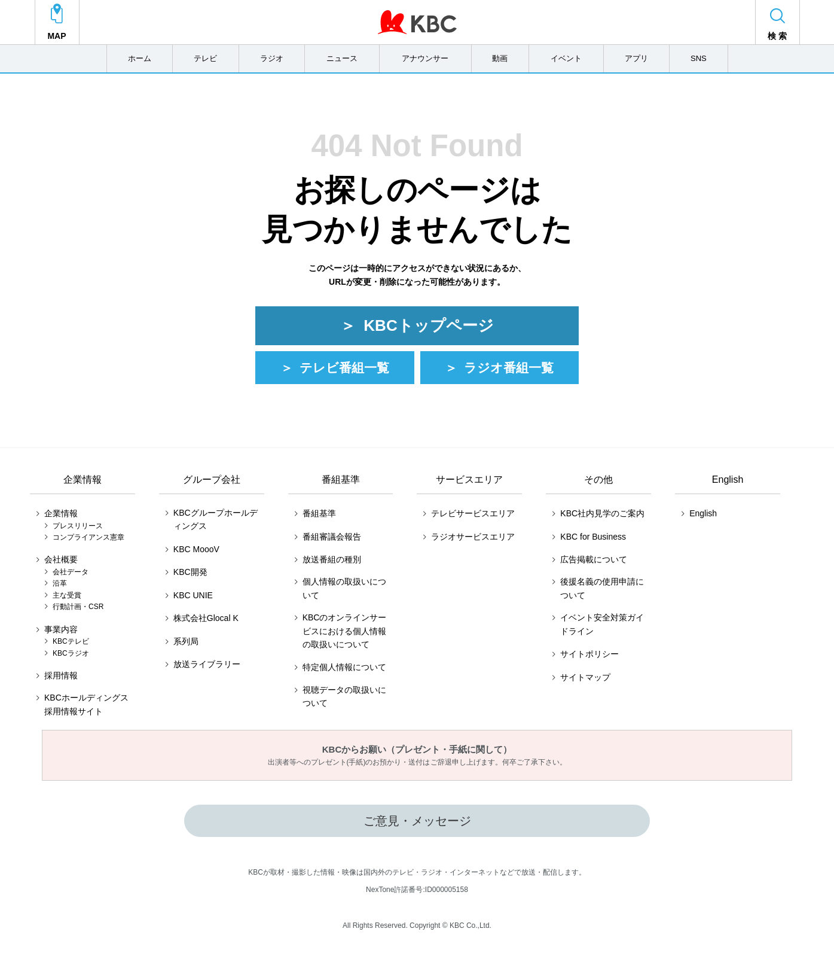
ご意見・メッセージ (417, 824)
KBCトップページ (428, 328)
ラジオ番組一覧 (509, 371)
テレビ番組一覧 (344, 371)
